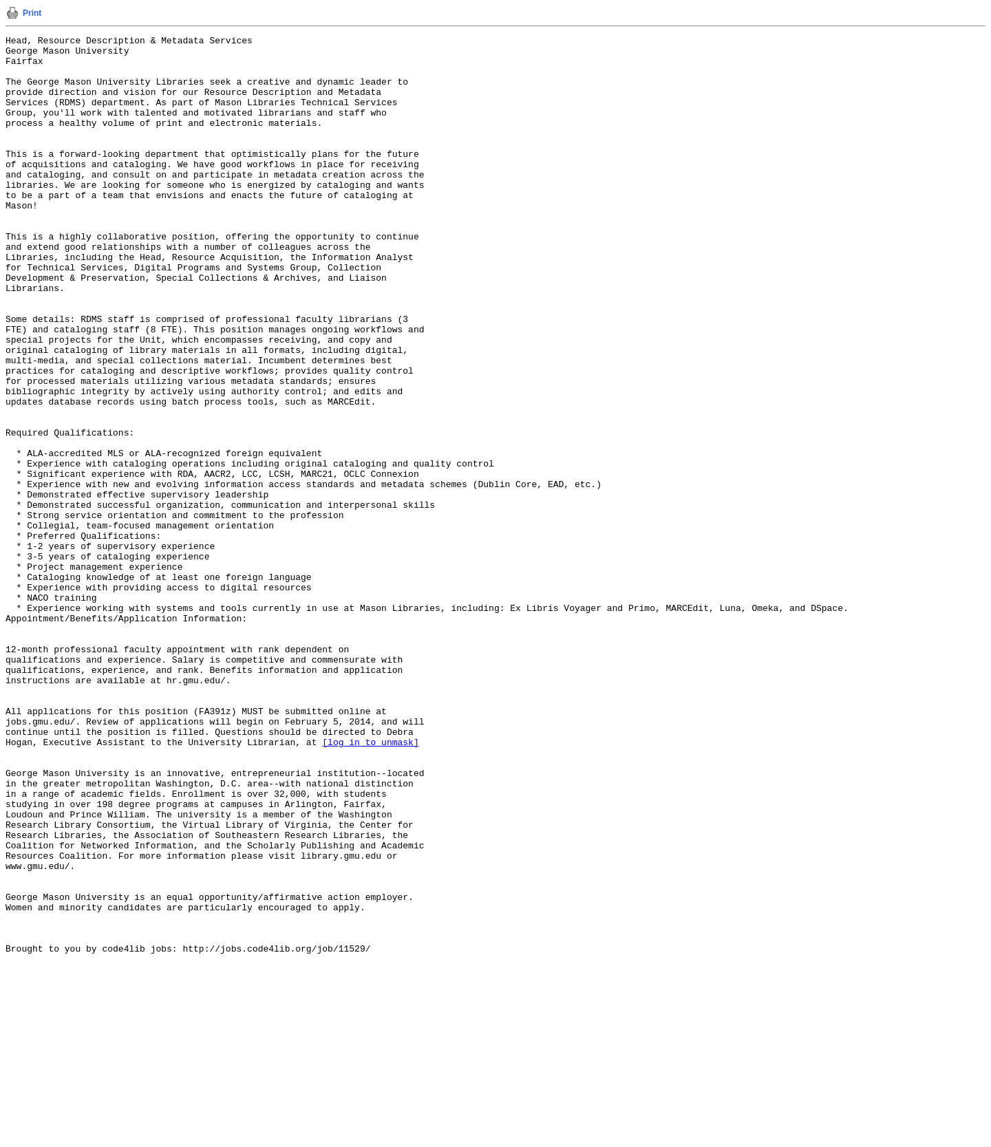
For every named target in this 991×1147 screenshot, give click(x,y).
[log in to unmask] (370, 884)
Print (32, 13)
